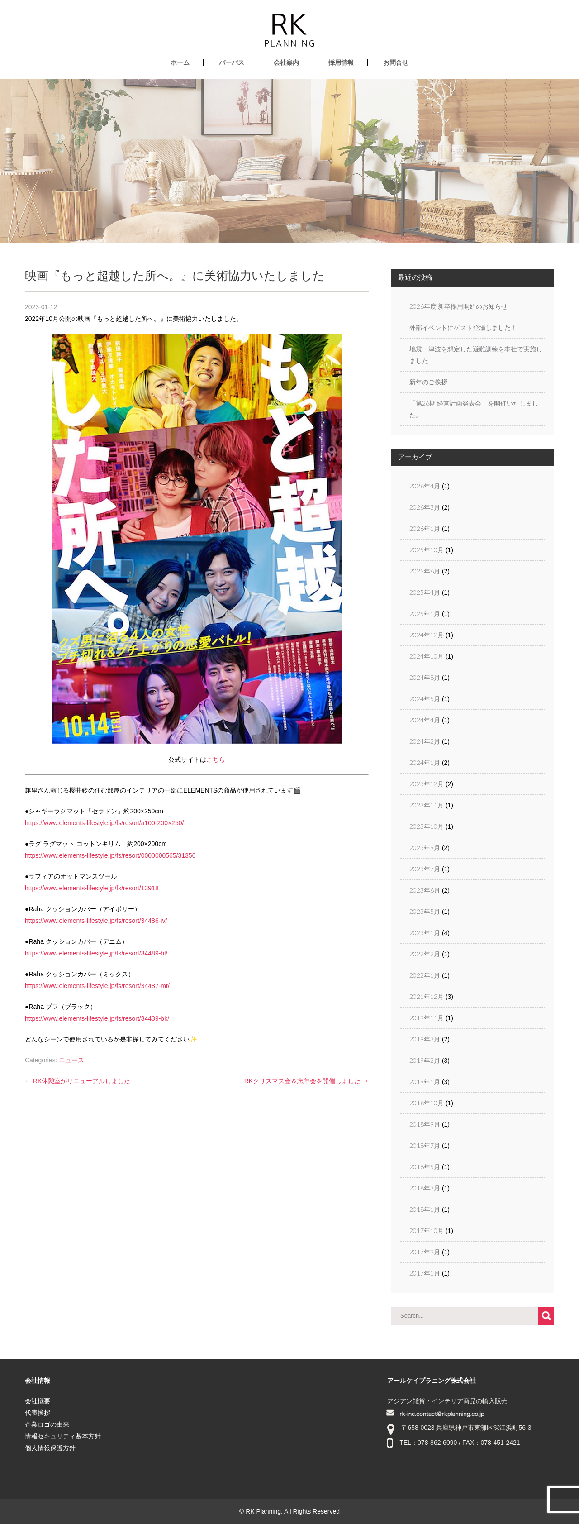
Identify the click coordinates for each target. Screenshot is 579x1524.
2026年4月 (424, 486)
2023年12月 (426, 784)
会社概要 (37, 1401)
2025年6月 (424, 571)
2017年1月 (424, 1273)
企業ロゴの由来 (47, 1424)
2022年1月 (424, 975)
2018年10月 (426, 1103)
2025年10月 (426, 550)
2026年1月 (424, 528)
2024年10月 (426, 656)
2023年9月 (424, 847)
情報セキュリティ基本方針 (63, 1436)
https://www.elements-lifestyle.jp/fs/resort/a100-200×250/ (104, 822)
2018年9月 (424, 1124)
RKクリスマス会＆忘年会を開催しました (306, 1080)
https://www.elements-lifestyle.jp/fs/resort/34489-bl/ (96, 953)
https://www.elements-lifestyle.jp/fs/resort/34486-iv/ (96, 920)
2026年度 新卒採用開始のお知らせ (458, 306)
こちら (215, 759)
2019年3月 (424, 1039)
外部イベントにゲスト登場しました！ (463, 327)
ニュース (71, 1060)
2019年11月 (426, 1018)
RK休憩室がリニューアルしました (77, 1080)
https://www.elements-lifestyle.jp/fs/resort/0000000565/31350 (110, 855)
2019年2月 (424, 1060)
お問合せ (395, 62)
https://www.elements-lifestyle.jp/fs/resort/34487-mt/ (97, 985)
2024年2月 (424, 741)
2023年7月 (424, 869)
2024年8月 (424, 677)
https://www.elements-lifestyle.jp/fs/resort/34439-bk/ (97, 1018)
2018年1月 (424, 1209)
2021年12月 (426, 996)
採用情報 (341, 62)
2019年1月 (424, 1081)
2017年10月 (426, 1230)
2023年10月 (426, 826)
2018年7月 (424, 1145)
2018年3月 (424, 1188)
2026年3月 (424, 507)
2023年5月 (424, 911)
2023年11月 (426, 805)
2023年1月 (424, 932)
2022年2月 (424, 954)
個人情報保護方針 (50, 1448)
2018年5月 (424, 1166)
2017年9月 (424, 1252)
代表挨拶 (37, 1412)
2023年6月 (424, 890)
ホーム (180, 62)
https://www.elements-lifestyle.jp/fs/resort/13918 (92, 888)
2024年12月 (426, 635)
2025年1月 (424, 613)
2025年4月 (424, 592)
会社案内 (286, 62)
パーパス (231, 62)
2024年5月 (424, 698)
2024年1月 (424, 762)
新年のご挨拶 (428, 382)
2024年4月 (424, 720)
